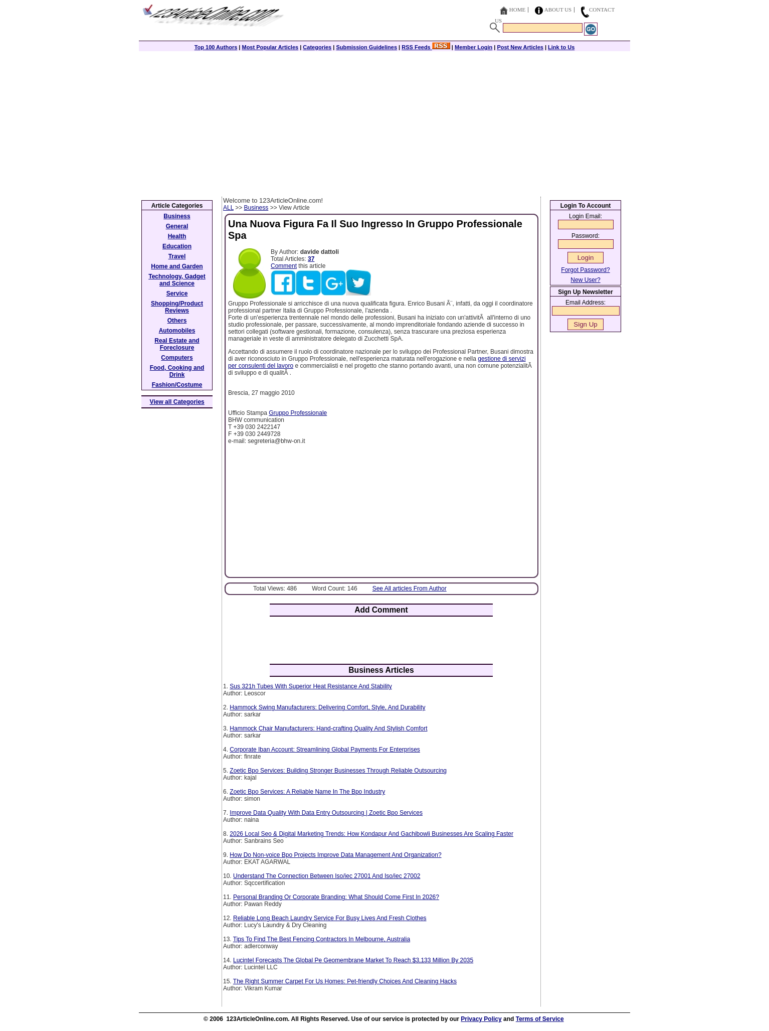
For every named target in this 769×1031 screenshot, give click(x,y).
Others (177, 320)
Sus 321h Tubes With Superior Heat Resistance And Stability (311, 686)
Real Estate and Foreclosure (176, 344)
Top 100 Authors (216, 47)
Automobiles (177, 330)
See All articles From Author (409, 588)
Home (517, 10)
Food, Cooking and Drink (177, 371)
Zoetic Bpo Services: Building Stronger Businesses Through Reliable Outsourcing (338, 770)
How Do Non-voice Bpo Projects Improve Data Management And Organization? (335, 854)
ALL (228, 207)
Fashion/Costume (177, 384)
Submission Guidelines (366, 47)
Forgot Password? (585, 269)
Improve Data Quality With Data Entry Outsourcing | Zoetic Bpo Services (326, 812)
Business (256, 207)
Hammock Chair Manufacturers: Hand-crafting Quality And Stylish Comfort (328, 728)
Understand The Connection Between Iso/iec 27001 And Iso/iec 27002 (326, 875)
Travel (177, 256)
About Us (558, 10)
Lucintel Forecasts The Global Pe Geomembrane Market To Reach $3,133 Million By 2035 (353, 960)
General (177, 226)
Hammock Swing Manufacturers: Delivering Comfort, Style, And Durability (327, 707)
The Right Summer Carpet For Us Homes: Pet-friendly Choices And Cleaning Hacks (345, 981)
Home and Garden (177, 266)
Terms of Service (540, 1018)
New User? (585, 279)
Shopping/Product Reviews (177, 307)
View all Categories (177, 401)
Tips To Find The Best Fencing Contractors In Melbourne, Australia (321, 939)
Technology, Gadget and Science (177, 280)
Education (176, 246)
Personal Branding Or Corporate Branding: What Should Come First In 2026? (336, 897)
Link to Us (561, 47)
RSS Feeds (426, 47)
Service (177, 293)
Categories (317, 47)
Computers (177, 357)
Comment (284, 265)
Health (177, 236)
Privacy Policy (481, 1018)
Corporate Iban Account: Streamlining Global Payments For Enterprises (325, 749)
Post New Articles (520, 47)
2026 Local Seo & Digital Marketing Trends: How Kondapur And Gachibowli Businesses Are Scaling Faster (371, 833)
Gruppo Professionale (298, 412)
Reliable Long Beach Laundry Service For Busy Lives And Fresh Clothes (330, 918)
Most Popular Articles (270, 47)
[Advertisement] (384, 121)
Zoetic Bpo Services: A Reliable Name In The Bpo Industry (307, 791)
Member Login (473, 47)
